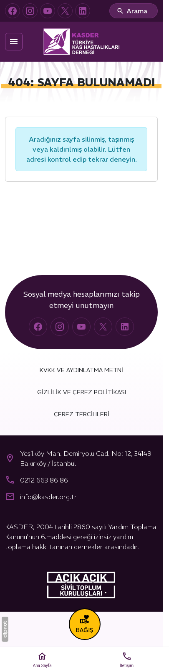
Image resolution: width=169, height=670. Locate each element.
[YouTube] (47, 10)
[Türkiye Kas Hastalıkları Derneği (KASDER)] (81, 41)
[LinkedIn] (82, 10)
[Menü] (14, 41)
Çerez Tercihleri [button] (81, 414)
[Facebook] (12, 10)
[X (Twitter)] (65, 10)
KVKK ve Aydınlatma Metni (81, 370)
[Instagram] (30, 10)
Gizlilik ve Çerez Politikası (81, 392)
